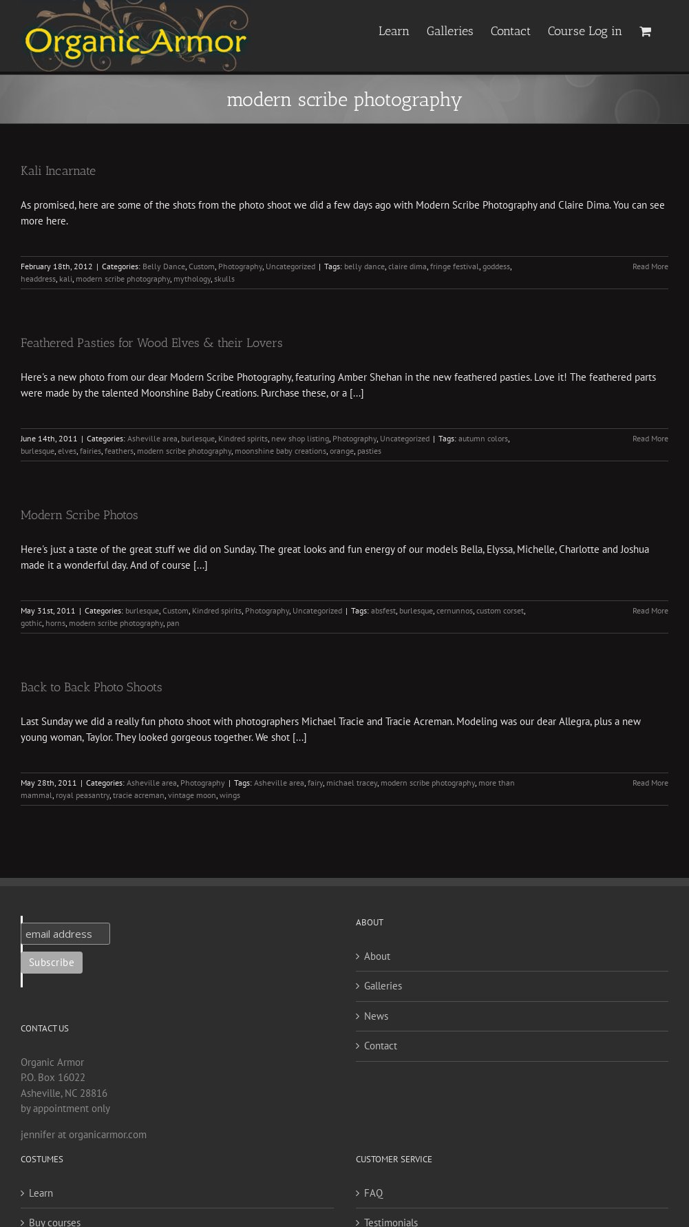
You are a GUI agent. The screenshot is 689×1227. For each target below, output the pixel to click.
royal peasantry (82, 795)
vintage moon (192, 795)
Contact (380, 1045)
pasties (369, 450)
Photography (240, 266)
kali (65, 278)
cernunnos (454, 610)
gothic (31, 623)
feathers (119, 450)
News (376, 1015)
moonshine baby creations (280, 450)
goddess (496, 266)
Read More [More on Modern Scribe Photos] (650, 610)
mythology (192, 278)
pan (173, 623)
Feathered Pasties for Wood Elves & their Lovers (152, 342)
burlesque (198, 438)
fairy (315, 782)
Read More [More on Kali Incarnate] (650, 266)
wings (230, 795)
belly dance (364, 266)
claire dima (407, 266)
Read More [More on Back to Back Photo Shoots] (650, 782)
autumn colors (483, 438)
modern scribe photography (123, 278)
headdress (38, 278)
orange (342, 450)
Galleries (383, 985)
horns (55, 623)
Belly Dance (163, 266)
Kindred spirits (243, 438)
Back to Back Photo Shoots (91, 687)
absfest (383, 610)
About (377, 956)
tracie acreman (139, 795)
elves (67, 450)
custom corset (500, 610)
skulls (224, 278)
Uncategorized (290, 266)
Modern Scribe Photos (79, 515)
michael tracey (351, 782)
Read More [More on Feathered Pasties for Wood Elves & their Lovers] (650, 438)
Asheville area (152, 438)
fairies (90, 450)
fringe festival (454, 266)
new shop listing (300, 438)
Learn (41, 1192)
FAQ (373, 1192)
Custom (202, 266)
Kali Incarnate (58, 170)
